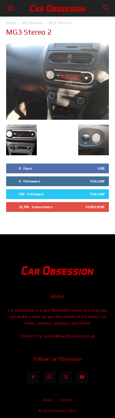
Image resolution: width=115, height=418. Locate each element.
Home (11, 23)
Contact (65, 400)
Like (101, 168)
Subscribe (95, 207)
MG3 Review (32, 23)
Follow (97, 181)
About (48, 400)
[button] (10, 8)
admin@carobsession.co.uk (69, 335)
